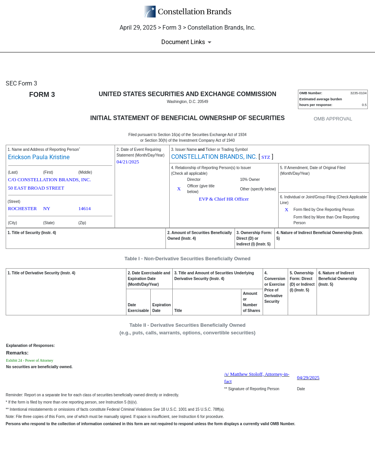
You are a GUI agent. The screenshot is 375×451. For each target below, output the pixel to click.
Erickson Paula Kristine (38, 157)
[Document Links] (187, 42)
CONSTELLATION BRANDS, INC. (214, 156)
